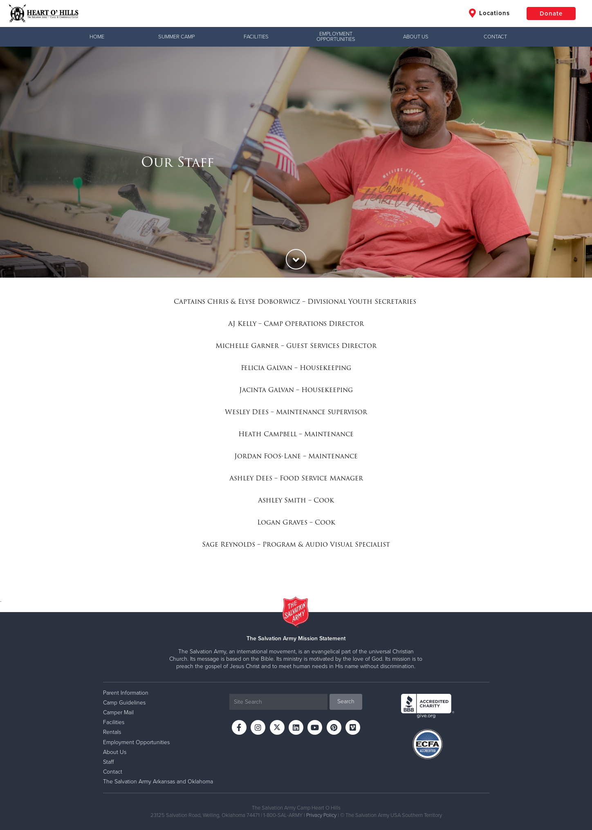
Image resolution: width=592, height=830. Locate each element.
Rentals (112, 732)
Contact (495, 37)
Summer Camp (176, 37)
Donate (551, 13)
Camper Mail (118, 712)
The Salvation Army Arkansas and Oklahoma (158, 781)
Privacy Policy (321, 815)
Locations (489, 13)
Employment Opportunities (335, 37)
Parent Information (125, 692)
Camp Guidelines (124, 702)
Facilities (256, 37)
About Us (415, 37)
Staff (108, 761)
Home (97, 37)
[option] (296, 162)
